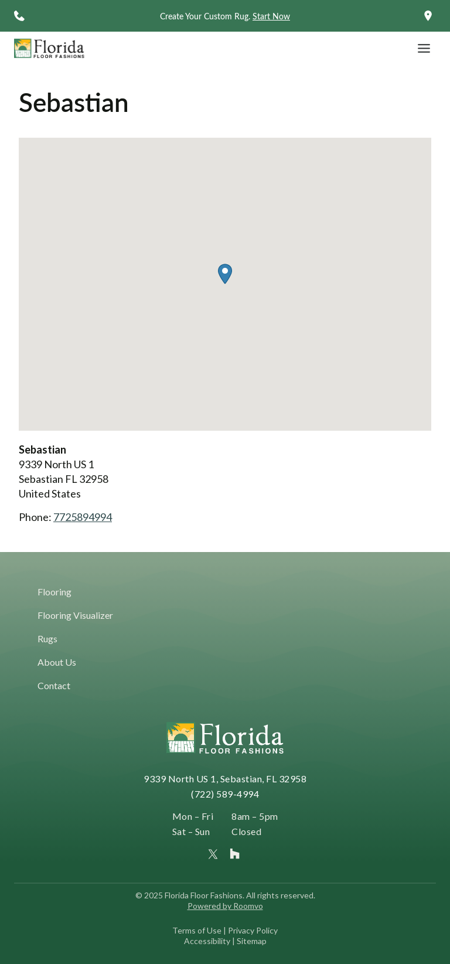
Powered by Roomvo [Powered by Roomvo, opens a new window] (225, 906)
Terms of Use (196, 930)
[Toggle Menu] (424, 48)
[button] (225, 274)
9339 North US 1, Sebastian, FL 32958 (225, 778)
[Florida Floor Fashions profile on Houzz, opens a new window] (235, 853)
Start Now (271, 16)
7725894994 (82, 516)
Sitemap (252, 941)
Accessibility (207, 941)
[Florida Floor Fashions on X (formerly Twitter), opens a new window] (213, 854)
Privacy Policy (253, 930)
